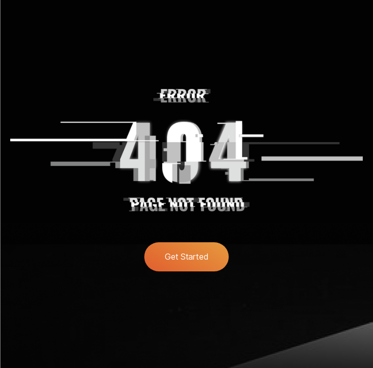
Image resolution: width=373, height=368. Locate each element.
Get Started (186, 256)
